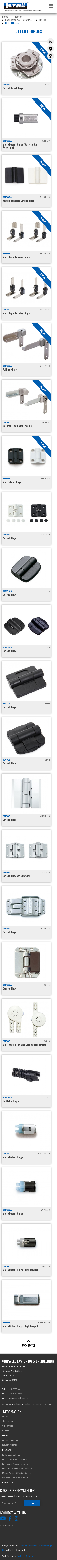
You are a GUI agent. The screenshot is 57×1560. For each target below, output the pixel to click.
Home (5, 17)
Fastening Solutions (11, 1455)
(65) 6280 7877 (15, 1394)
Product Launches (10, 1440)
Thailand (27, 1404)
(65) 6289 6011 (15, 1389)
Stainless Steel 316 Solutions (15, 1478)
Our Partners (7, 1426)
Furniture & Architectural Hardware (17, 1468)
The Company (8, 1421)
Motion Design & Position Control (16, 1473)
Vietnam (48, 1404)
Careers (5, 1430)
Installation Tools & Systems (14, 1459)
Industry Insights (9, 1445)
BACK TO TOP (29, 1343)
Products (18, 17)
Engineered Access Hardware (19, 20)
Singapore (6, 1404)
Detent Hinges (12, 23)
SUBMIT (32, 1504)
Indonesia (37, 1404)
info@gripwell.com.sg (18, 1398)
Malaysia (17, 1404)
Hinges (42, 20)
